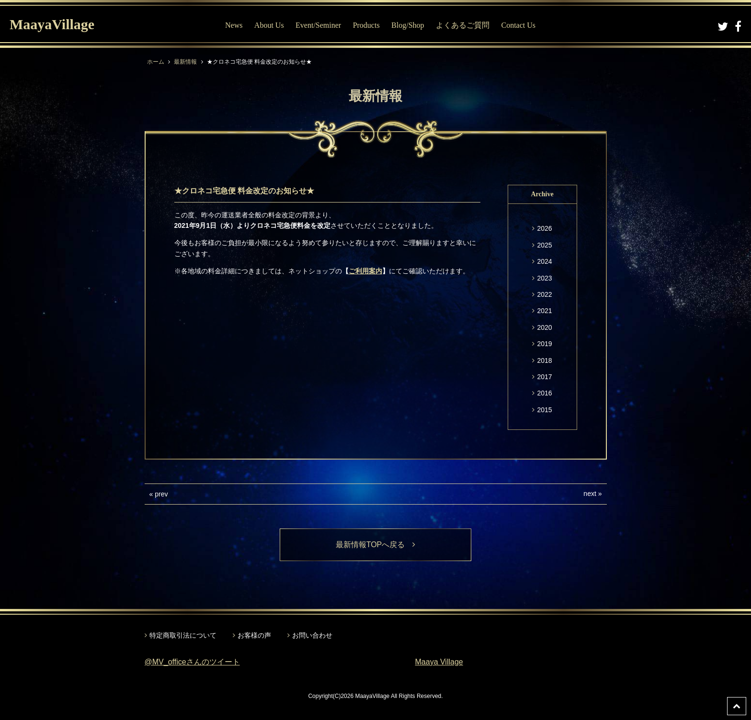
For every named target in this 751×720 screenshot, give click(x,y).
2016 (544, 393)
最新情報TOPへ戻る (376, 544)
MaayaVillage (52, 24)
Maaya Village (439, 662)
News (233, 25)
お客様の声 (254, 635)
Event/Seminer (318, 25)
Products (366, 25)
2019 (544, 344)
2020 (544, 327)
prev (161, 494)
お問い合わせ (312, 635)
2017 (544, 377)
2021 (544, 311)
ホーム (155, 61)
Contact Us (518, 25)
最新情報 (185, 61)
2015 (544, 410)
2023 (544, 278)
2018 (544, 360)
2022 (544, 294)
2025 (544, 245)
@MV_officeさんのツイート (192, 662)
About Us (269, 25)
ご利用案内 (365, 271)
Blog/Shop (407, 25)
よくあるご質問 (462, 25)
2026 (544, 228)
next (589, 493)
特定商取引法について (182, 635)
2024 (544, 261)
